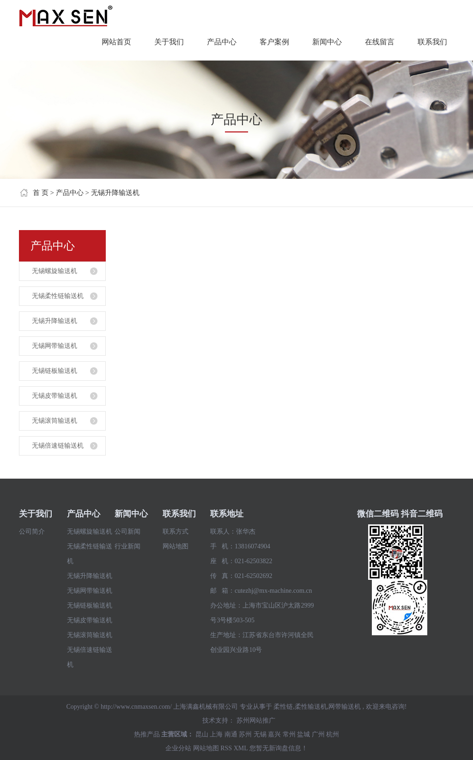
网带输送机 (344, 706)
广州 (318, 734)
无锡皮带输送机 (54, 395)
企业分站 (178, 748)
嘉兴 (274, 734)
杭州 (332, 734)
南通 (230, 734)
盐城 (303, 734)
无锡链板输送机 (54, 370)
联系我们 (432, 42)
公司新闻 (127, 531)
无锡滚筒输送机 (54, 420)
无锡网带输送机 (54, 345)
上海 (216, 734)
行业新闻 (127, 546)
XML (241, 748)
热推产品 (147, 734)
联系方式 (175, 531)
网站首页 (116, 42)
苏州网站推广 (255, 720)
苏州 (245, 734)
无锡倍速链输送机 (58, 445)
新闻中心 (327, 42)
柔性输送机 (311, 706)
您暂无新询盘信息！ (278, 748)
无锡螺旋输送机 (54, 271)
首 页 (41, 192)
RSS (226, 748)
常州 (289, 734)
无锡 (260, 734)
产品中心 (221, 42)
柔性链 (283, 706)
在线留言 (379, 42)
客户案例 (274, 42)
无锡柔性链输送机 (58, 295)
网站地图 (175, 546)
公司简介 (32, 531)
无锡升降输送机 (115, 192)
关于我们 (169, 42)
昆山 (201, 734)
